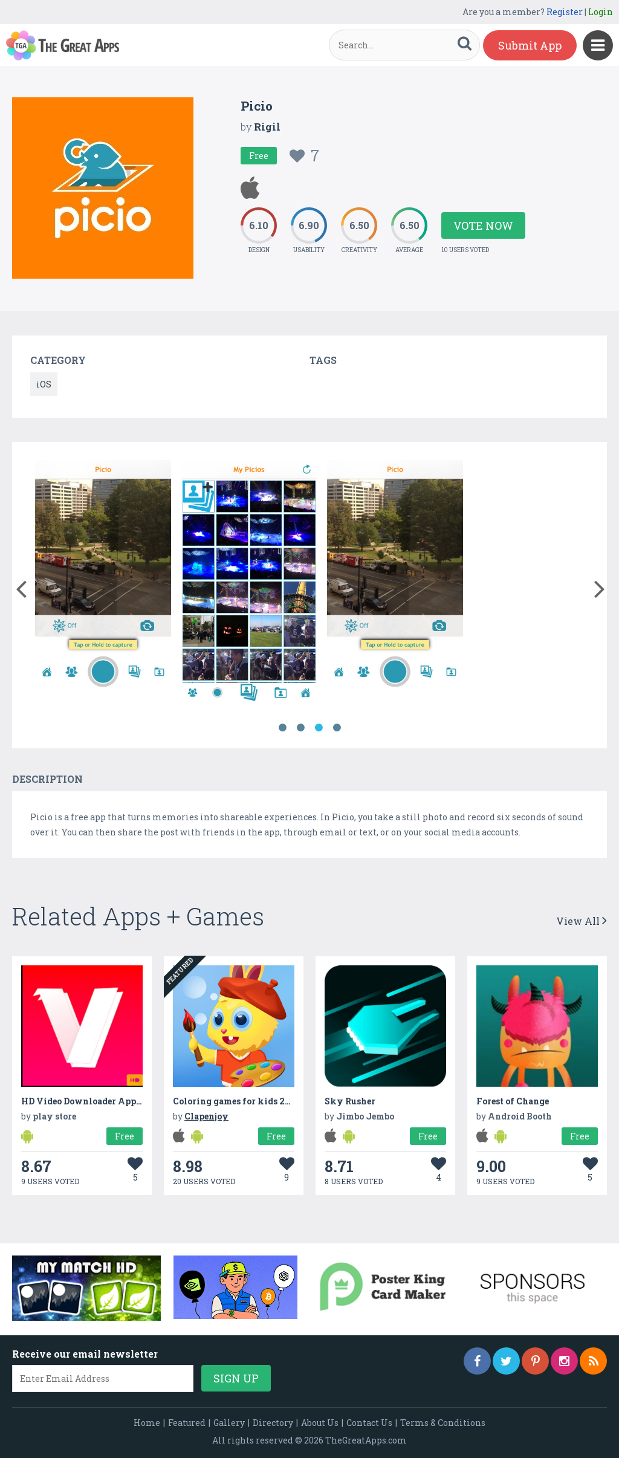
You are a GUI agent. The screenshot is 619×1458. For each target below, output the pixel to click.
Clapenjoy (206, 1116)
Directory (273, 1422)
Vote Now (483, 225)
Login (600, 12)
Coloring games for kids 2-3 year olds (254, 1101)
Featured (187, 1422)
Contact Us (369, 1422)
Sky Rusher (350, 1101)
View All (581, 921)
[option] (103, 583)
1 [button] (282, 728)
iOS (43, 384)
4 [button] (337, 728)
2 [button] (300, 728)
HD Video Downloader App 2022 (90, 1101)
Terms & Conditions (442, 1422)
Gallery (229, 1422)
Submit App (530, 45)
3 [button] (319, 728)
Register (564, 12)
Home (147, 1422)
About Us (320, 1422)
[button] (20, 586)
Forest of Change (512, 1101)
